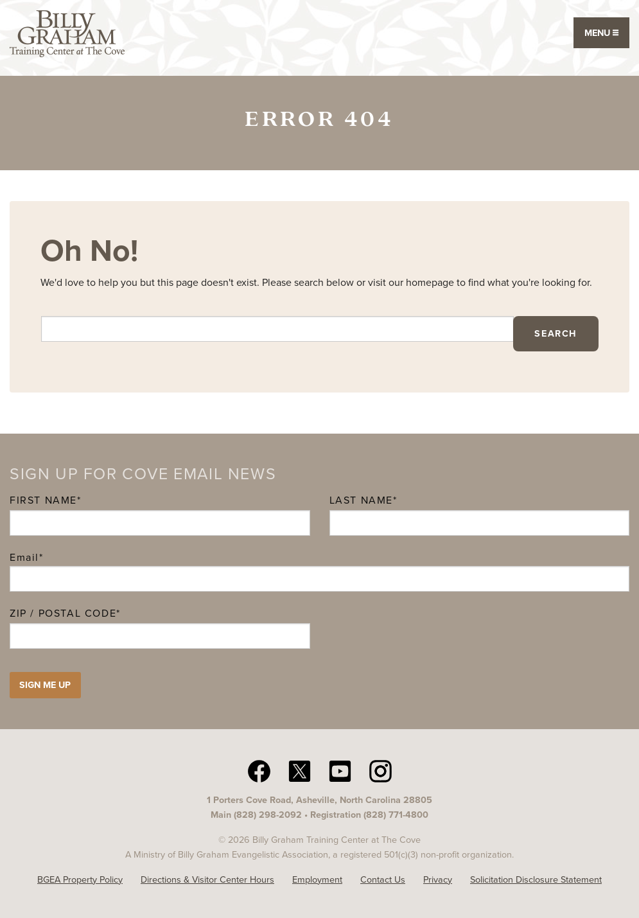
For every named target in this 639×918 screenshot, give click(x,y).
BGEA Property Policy (80, 879)
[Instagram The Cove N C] (380, 770)
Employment (317, 879)
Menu (601, 33)
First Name (43, 500)
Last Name (361, 500)
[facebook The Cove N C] (259, 770)
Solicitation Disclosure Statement (536, 879)
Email (27, 557)
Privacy (437, 879)
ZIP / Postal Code (63, 613)
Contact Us (382, 879)
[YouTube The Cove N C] (340, 770)
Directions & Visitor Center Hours (207, 879)
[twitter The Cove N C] (300, 770)
